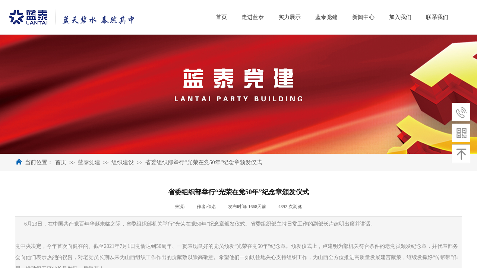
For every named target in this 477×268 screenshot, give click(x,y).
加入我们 (435, 17)
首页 (60, 162)
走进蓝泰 (288, 17)
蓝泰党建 (89, 162)
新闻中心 (399, 17)
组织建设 (122, 162)
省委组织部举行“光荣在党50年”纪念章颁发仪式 (203, 162)
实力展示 (325, 17)
